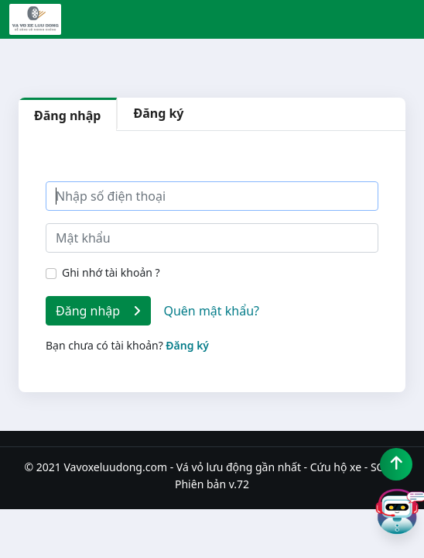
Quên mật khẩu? (211, 310)
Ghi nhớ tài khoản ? (111, 272)
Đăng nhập (98, 310)
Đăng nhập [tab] (67, 115)
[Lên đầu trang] (396, 464)
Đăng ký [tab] (158, 113)
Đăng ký (187, 345)
